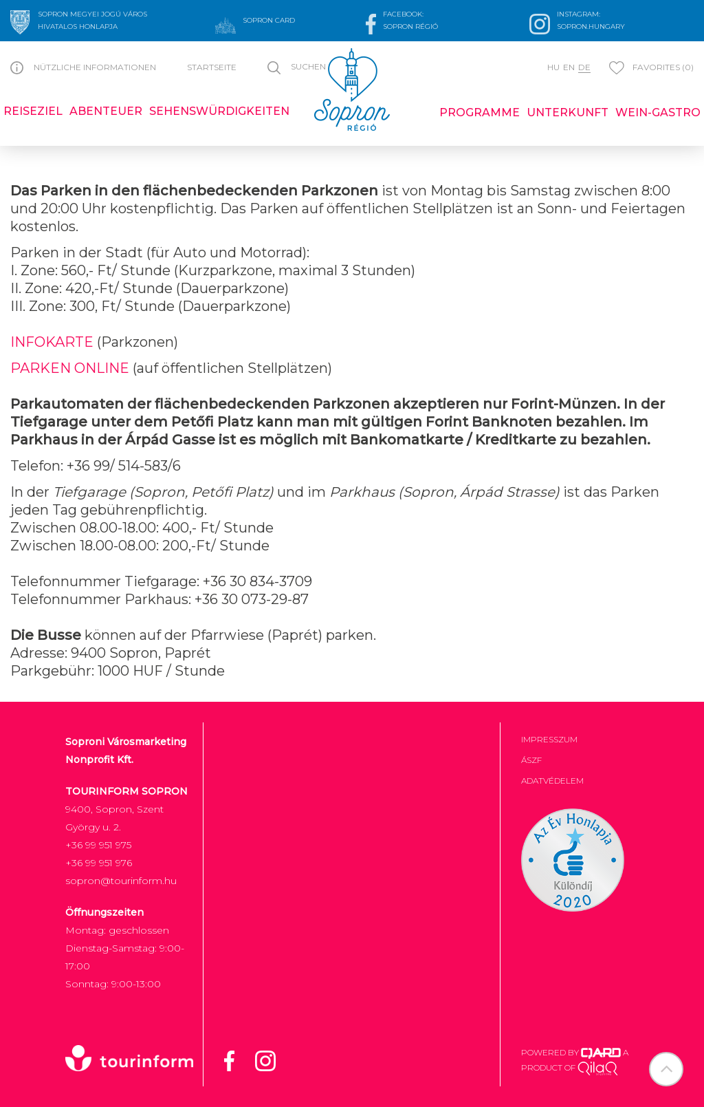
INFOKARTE (52, 342)
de (584, 67)
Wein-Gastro (658, 112)
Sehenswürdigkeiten (219, 111)
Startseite (211, 67)
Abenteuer (105, 111)
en (569, 67)
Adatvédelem (552, 780)
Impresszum (549, 739)
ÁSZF (531, 760)
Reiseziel (33, 111)
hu (553, 67)
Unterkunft (567, 112)
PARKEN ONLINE (69, 368)
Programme (479, 112)
